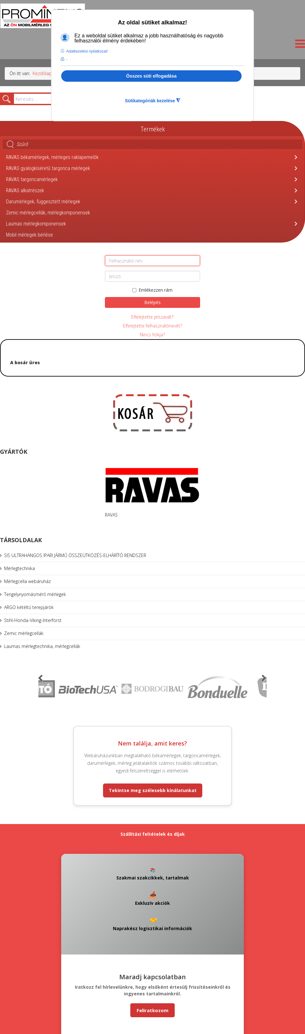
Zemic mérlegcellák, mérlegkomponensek (48, 213)
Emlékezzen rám (152, 290)
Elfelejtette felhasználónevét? (152, 326)
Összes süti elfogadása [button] (151, 76)
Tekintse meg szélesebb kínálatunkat (153, 790)
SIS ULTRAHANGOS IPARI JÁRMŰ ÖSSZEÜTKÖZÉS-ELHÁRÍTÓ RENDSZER (75, 555)
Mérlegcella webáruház (27, 581)
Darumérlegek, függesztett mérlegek (43, 202)
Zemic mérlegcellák (23, 633)
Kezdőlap (42, 73)
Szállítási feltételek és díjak (152, 834)
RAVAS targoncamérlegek (32, 179)
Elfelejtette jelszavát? (152, 317)
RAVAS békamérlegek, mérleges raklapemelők (52, 157)
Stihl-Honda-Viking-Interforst (33, 620)
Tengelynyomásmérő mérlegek (35, 594)
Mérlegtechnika (19, 568)
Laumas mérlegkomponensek (36, 224)
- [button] (67, 59)
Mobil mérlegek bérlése (29, 235)
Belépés (152, 302)
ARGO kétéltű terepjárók (29, 607)
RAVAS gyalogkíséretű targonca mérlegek (48, 168)
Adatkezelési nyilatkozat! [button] (87, 51)
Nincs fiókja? (152, 335)
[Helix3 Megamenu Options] (298, 45)
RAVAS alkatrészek (25, 190)
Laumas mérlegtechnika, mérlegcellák (42, 646)
